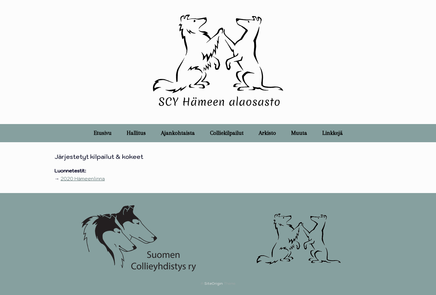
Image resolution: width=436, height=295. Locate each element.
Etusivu (102, 133)
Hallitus (136, 133)
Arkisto (267, 133)
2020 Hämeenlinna (83, 178)
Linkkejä (332, 133)
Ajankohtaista (178, 133)
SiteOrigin (213, 283)
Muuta (299, 133)
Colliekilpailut (226, 133)
